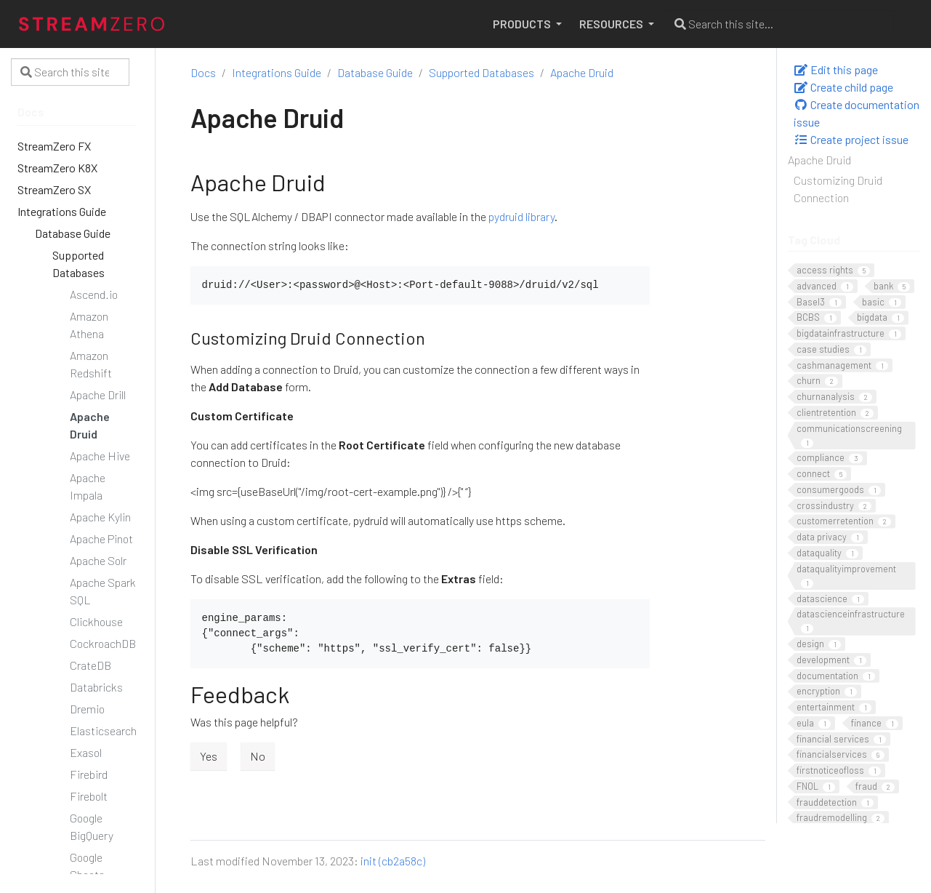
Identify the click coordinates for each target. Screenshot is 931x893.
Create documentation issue (856, 113)
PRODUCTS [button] (523, 24)
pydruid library (521, 216)
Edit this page (836, 69)
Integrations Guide (276, 72)
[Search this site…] (780, 24)
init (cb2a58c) (392, 861)
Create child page (843, 87)
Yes (208, 756)
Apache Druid (819, 160)
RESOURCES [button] (612, 24)
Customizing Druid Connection (838, 188)
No (257, 756)
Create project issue (851, 139)
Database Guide (375, 72)
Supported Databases (481, 72)
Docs (203, 72)
